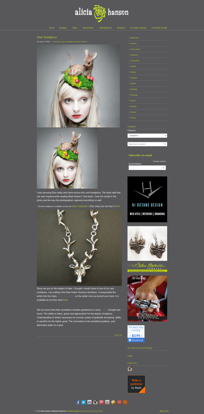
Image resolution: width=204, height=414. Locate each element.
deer (63, 41)
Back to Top (118, 335)
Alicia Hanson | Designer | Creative (102, 13)
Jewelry (133, 66)
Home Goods (135, 49)
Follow (130, 356)
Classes (133, 112)
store (72, 296)
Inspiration (134, 55)
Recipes (133, 106)
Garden (133, 84)
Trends (133, 118)
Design (133, 72)
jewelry (77, 41)
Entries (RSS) (84, 411)
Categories (132, 131)
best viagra (63, 296)
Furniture (133, 78)
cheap (104, 310)
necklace (84, 41)
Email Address (146, 164)
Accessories (135, 61)
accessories (57, 41)
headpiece (70, 41)
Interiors (133, 43)
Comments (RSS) (97, 411)
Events (133, 101)
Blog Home (134, 38)
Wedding (133, 89)
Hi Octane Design (72, 411)
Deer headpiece (47, 37)
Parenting (134, 95)
